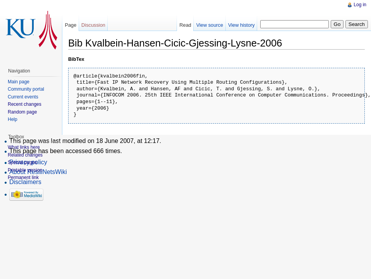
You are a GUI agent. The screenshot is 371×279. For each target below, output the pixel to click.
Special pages (22, 162)
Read (185, 25)
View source (209, 25)
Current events (23, 97)
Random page (22, 112)
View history (241, 25)
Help (12, 119)
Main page (18, 81)
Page (70, 25)
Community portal (26, 89)
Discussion (93, 25)
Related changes (25, 155)
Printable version (25, 170)
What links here (24, 147)
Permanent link (23, 177)
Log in (360, 4)
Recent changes (24, 104)
